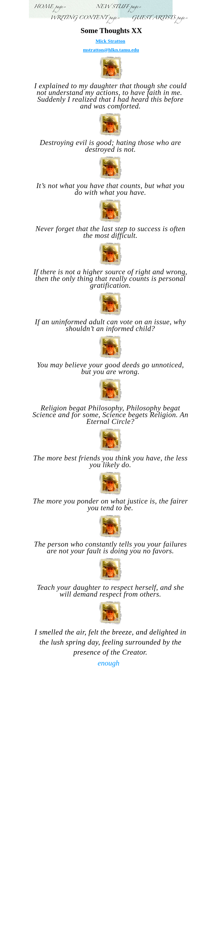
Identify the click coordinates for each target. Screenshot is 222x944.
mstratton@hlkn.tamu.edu (111, 50)
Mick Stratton (110, 41)
